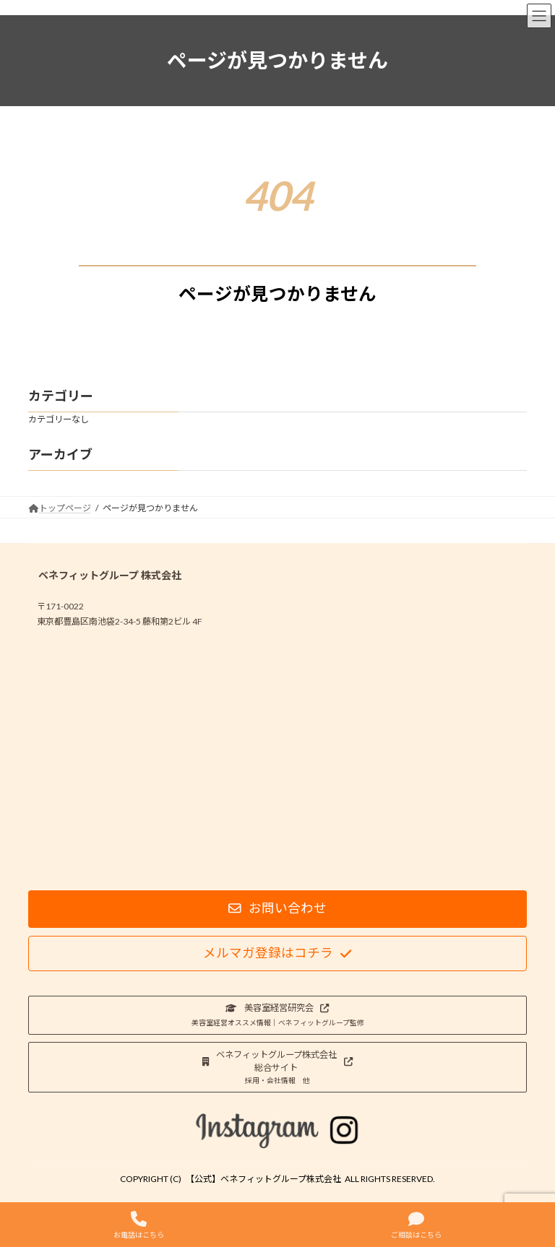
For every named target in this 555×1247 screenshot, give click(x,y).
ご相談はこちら (416, 1224)
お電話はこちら (138, 1224)
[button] (277, 909)
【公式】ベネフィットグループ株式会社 (263, 1178)
